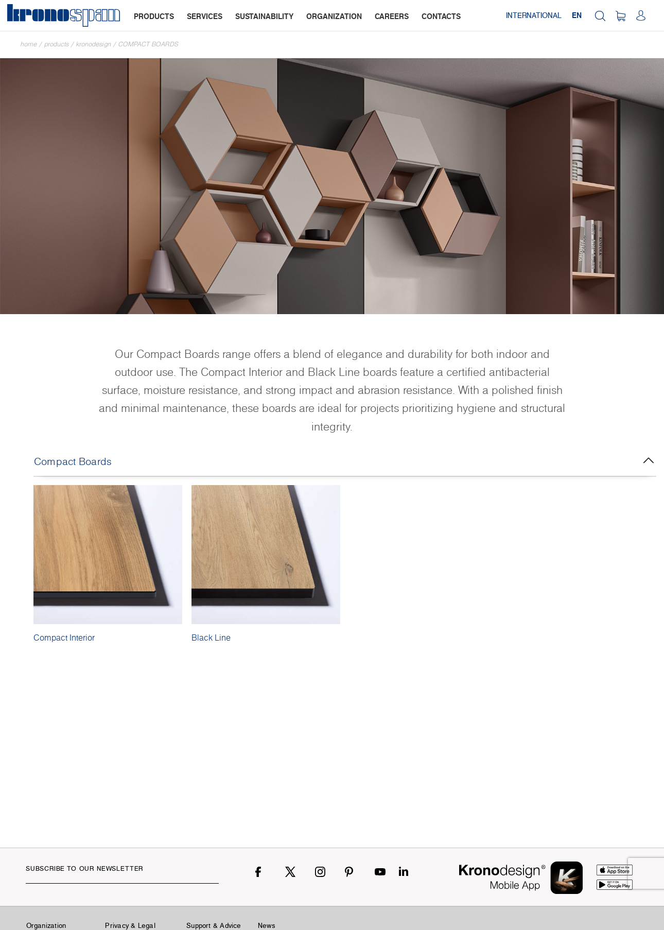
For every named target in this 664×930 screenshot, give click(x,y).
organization (334, 16)
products (154, 16)
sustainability (264, 16)
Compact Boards (148, 44)
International (534, 15)
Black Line (211, 637)
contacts (441, 16)
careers (392, 16)
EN (577, 15)
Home (29, 44)
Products (56, 44)
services (204, 16)
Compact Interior (64, 637)
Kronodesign (93, 44)
